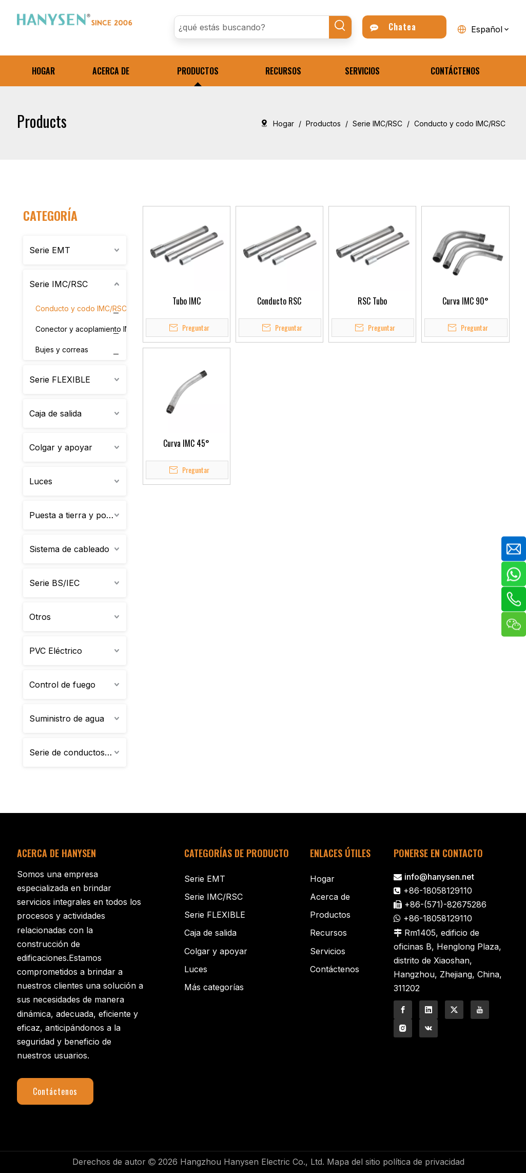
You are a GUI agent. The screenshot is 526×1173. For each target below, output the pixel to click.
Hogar (322, 879)
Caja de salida (55, 413)
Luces (40, 481)
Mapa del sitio (353, 1162)
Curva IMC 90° (465, 301)
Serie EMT (49, 250)
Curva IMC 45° (186, 443)
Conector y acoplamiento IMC (85, 329)
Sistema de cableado (69, 549)
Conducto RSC (279, 301)
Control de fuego (62, 684)
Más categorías (214, 987)
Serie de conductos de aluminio (77, 752)
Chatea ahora (393, 30)
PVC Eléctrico (55, 651)
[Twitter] (454, 1009)
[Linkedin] (428, 1009)
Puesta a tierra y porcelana (77, 515)
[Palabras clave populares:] (340, 27)
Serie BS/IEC (54, 583)
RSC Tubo (372, 301)
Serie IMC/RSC (58, 284)
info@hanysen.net (439, 877)
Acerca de (330, 897)
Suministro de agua (66, 718)
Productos (330, 915)
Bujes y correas (61, 349)
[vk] (428, 1028)
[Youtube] (480, 1009)
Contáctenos (55, 1091)
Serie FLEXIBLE (59, 379)
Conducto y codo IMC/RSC (81, 308)
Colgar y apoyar (60, 447)
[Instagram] (403, 1028)
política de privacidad (423, 1162)
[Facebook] (403, 1009)
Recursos (328, 933)
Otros (40, 617)
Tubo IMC (186, 301)
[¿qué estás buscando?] (251, 27)
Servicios (327, 951)
